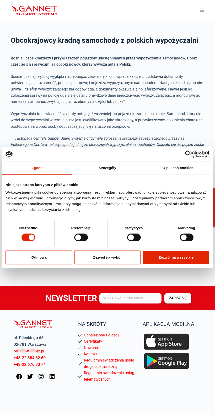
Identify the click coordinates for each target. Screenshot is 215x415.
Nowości (91, 348)
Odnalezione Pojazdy (101, 335)
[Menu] (202, 10)
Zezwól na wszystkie (176, 257)
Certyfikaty (93, 341)
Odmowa (38, 257)
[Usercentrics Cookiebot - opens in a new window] (189, 154)
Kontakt (90, 354)
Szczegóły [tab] (107, 168)
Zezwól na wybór (107, 257)
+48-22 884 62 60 (30, 357)
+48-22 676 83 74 (30, 364)
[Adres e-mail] (130, 298)
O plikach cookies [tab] (177, 168)
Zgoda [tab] (37, 168)
